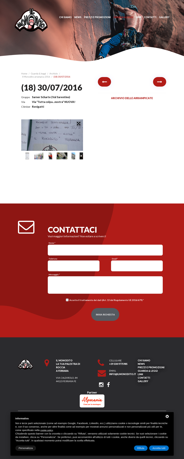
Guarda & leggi (123, 17)
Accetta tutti (159, 448)
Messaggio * (54, 274)
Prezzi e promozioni (97, 17)
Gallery (164, 17)
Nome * (52, 243)
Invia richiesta (105, 314)
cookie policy (46, 430)
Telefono (53, 258)
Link (138, 17)
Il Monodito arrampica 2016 (36, 76)
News (77, 17)
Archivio (53, 73)
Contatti (150, 17)
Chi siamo (65, 17)
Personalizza (26, 448)
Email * (115, 258)
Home (24, 73)
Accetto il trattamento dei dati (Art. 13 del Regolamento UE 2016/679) (105, 300)
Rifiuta (140, 448)
